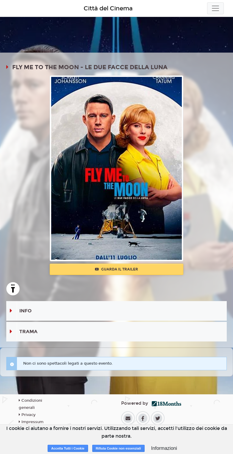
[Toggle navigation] (215, 8)
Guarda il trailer (116, 269)
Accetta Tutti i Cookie (68, 448)
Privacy (27, 414)
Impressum (31, 422)
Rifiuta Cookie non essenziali (118, 448)
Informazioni (164, 448)
